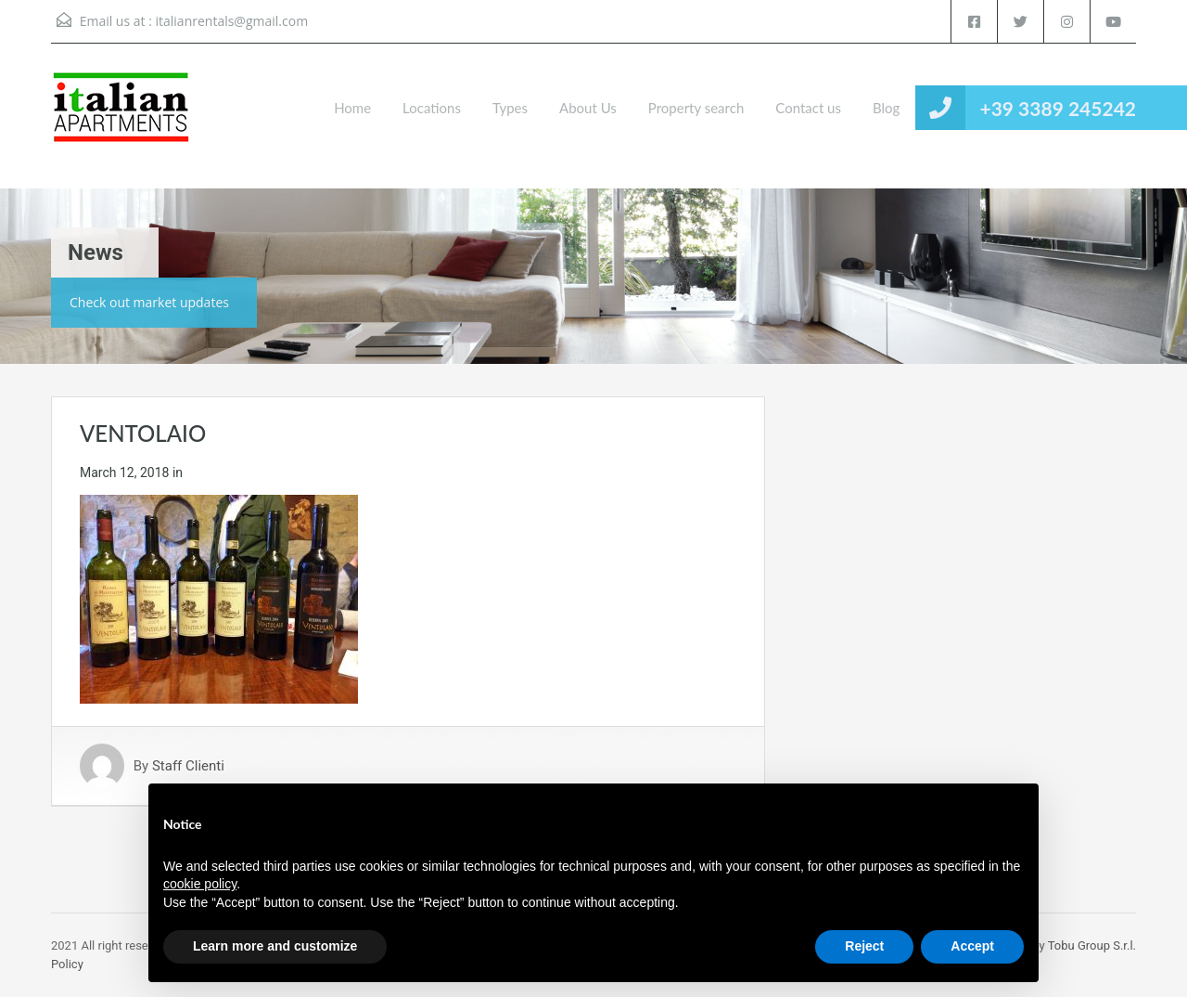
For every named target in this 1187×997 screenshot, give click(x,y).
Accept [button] (972, 946)
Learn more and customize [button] (275, 946)
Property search (696, 107)
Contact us (808, 107)
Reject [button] (864, 946)
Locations (431, 107)
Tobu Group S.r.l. (1092, 945)
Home (352, 107)
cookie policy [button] (199, 883)
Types (510, 107)
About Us (588, 107)
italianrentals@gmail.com (231, 21)
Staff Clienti (188, 765)
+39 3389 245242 (1057, 108)
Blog (886, 107)
